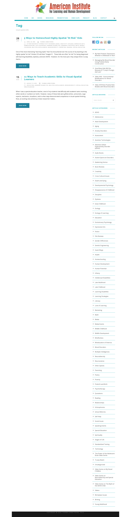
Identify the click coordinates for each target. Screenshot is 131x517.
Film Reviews (99, 234)
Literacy (97, 299)
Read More (23, 63)
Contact (104, 18)
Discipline (98, 192)
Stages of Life (99, 438)
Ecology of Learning (101, 211)
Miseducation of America (103, 340)
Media (97, 317)
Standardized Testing (101, 442)
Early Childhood (100, 202)
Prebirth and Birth (100, 382)
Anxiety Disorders (100, 131)
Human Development (102, 262)
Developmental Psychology (103, 183)
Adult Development (101, 121)
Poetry (97, 373)
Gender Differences (101, 239)
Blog (95, 18)
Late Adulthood (100, 280)
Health (97, 253)
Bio (33, 18)
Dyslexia (69, 43)
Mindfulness (99, 336)
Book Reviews (99, 165)
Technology (98, 447)
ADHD (97, 112)
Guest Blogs (99, 248)
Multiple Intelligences (39, 47)
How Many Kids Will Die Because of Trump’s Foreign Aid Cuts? (104, 70)
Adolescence (99, 117)
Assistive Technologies (102, 140)
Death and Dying (100, 179)
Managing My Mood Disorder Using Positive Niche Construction (104, 61)
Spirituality (98, 433)
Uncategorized (29, 84)
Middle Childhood (100, 327)
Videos (97, 486)
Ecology (97, 206)
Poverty (97, 377)
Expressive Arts (78, 43)
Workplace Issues (100, 491)
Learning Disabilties (52, 45)
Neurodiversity (53, 47)
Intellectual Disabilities (102, 276)
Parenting (61, 47)
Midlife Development (101, 331)
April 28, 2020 (31, 41)
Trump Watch (99, 458)
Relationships (99, 401)
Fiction (97, 229)
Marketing (98, 308)
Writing (97, 496)
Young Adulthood (100, 500)
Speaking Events (100, 424)
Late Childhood (40, 45)
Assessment (99, 135)
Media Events (99, 322)
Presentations (62, 18)
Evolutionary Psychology (103, 220)
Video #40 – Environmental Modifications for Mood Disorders (103, 78)
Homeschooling (29, 45)
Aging (97, 126)
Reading (68, 47)
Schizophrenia (99, 405)
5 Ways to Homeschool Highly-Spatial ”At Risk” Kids (53, 38)
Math (76, 45)
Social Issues (99, 419)
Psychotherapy (100, 387)
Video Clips (76, 18)
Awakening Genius (101, 160)
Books (40, 18)
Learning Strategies (67, 45)
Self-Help (98, 414)
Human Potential (100, 266)
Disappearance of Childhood (104, 188)
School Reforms (100, 410)
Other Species (99, 364)
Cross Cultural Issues (102, 174)
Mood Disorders (100, 345)
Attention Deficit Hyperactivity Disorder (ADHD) (42, 43)
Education (30, 82)
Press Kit (86, 18)
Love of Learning (100, 303)
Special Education (78, 47)
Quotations (98, 391)
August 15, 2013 (31, 80)
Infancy (97, 271)
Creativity (62, 43)
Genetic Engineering (101, 243)
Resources (50, 18)
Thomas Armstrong (46, 41)
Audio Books (99, 151)
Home (26, 18)
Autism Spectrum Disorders (104, 155)
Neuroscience (99, 359)
